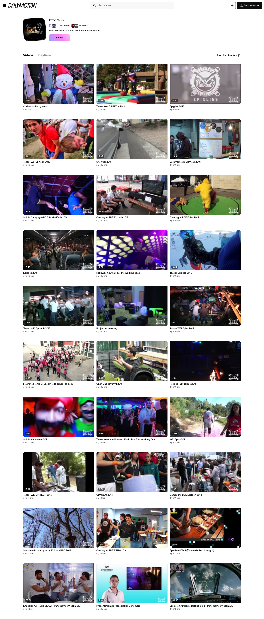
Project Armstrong (106, 328)
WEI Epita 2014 (178, 439)
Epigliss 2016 (177, 106)
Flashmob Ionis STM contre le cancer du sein (48, 384)
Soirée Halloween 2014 (35, 439)
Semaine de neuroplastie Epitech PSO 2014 (47, 550)
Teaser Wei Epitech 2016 (36, 162)
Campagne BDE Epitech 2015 (112, 217)
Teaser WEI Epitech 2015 (36, 328)
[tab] (28, 55)
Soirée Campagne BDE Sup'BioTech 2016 (45, 217)
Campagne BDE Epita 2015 (184, 217)
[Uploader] (232, 5)
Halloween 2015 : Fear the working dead (118, 273)
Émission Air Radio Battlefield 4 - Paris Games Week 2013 (201, 606)
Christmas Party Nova (35, 106)
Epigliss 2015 (30, 273)
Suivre (59, 37)
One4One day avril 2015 (109, 384)
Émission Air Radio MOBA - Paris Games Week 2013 (51, 606)
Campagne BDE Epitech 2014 (186, 495)
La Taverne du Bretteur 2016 (185, 162)
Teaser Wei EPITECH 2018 (110, 106)
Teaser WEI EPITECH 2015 (37, 495)
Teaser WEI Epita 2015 (182, 328)
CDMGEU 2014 (104, 495)
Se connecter (249, 5)
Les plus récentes (229, 55)
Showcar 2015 (104, 162)
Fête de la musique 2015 (183, 384)
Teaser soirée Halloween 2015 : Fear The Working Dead (126, 439)
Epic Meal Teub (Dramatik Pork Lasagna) (192, 550)
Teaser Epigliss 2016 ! (181, 273)
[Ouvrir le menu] (5, 5)
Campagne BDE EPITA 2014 (111, 550)
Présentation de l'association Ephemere (118, 606)
